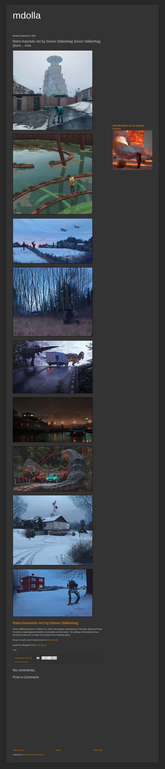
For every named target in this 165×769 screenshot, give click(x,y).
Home (58, 750)
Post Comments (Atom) (34, 755)
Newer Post (18, 750)
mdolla (27, 15)
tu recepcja (41, 645)
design (25, 662)
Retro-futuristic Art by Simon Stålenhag (45, 623)
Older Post (97, 750)
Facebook (52, 640)
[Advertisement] (122, 54)
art (21, 662)
